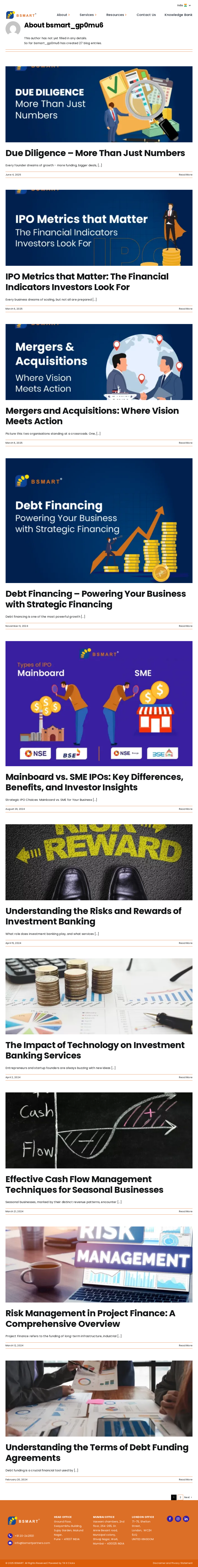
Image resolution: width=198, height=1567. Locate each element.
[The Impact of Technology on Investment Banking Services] (99, 996)
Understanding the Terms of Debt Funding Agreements (96, 1452)
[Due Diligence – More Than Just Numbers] (99, 104)
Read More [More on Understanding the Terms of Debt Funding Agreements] (186, 1479)
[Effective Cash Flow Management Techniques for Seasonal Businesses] (99, 1130)
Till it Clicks (68, 1563)
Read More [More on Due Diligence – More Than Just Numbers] (186, 174)
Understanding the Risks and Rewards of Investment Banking (93, 916)
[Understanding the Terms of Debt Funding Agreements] (99, 1399)
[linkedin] (186, 1519)
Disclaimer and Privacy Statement (173, 1563)
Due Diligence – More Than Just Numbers (95, 153)
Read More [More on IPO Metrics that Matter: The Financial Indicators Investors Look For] (186, 308)
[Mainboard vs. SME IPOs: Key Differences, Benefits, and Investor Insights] (99, 703)
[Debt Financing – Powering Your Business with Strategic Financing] (99, 520)
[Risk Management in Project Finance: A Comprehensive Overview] (99, 1264)
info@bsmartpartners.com (32, 1543)
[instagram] (178, 1519)
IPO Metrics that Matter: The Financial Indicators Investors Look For (87, 281)
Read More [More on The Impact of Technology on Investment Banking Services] (186, 1077)
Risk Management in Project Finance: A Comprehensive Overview (90, 1318)
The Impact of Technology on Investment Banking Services (95, 1050)
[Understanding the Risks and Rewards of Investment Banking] (99, 862)
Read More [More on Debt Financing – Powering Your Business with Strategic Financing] (186, 626)
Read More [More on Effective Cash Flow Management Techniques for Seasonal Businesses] (186, 1211)
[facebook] (170, 1519)
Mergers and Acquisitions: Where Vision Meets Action (92, 416)
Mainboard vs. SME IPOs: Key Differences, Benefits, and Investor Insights (94, 782)
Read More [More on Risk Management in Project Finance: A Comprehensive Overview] (186, 1345)
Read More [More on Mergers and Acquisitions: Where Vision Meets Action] (186, 443)
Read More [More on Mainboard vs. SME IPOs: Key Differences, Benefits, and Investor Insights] (186, 809)
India (184, 5)
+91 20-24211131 (24, 1536)
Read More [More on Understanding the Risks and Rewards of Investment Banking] (186, 943)
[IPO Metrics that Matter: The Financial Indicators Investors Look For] (99, 228)
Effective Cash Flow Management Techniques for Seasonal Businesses (84, 1184)
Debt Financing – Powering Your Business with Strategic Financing (95, 599)
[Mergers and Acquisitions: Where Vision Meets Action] (99, 362)
